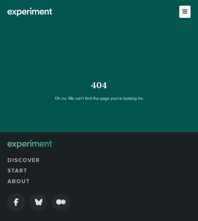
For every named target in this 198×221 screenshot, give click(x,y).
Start (17, 170)
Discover (23, 160)
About (18, 181)
